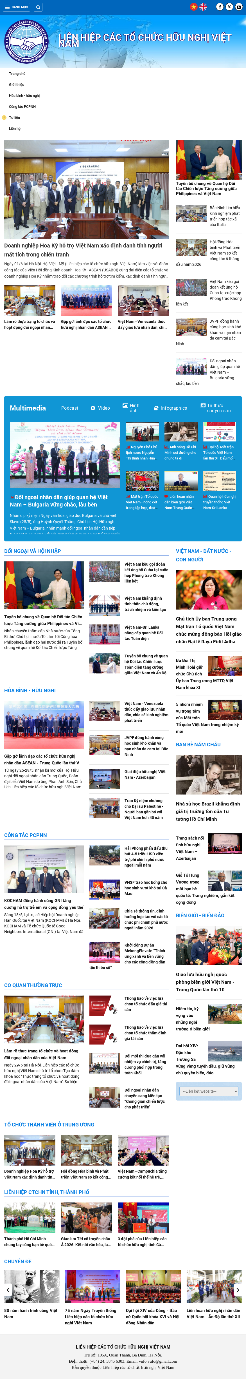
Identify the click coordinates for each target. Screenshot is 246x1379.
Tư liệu (11, 117)
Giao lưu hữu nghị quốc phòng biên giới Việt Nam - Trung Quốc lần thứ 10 (205, 982)
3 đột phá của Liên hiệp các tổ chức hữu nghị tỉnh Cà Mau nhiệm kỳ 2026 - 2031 (142, 1245)
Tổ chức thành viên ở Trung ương (49, 1125)
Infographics (170, 408)
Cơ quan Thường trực (33, 985)
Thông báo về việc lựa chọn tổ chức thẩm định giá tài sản (145, 1033)
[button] (238, 1290)
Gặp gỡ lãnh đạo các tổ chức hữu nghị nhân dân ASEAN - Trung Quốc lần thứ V (86, 327)
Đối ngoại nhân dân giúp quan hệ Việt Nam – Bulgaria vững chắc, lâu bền (59, 501)
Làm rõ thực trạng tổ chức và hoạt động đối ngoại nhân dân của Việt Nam (29, 327)
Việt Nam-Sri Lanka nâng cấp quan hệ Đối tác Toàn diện (144, 633)
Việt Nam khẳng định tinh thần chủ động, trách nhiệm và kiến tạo (145, 604)
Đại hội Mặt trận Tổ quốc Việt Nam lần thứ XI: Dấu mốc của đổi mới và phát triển (218, 458)
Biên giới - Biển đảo (200, 915)
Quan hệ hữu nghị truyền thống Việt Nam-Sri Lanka (219, 502)
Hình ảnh (131, 408)
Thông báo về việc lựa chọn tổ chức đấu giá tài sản (146, 1004)
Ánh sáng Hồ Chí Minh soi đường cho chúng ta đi (180, 452)
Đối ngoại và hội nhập (32, 551)
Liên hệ (15, 128)
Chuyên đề (17, 1261)
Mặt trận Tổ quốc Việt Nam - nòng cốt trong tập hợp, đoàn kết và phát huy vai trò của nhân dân (142, 507)
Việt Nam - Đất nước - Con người (203, 555)
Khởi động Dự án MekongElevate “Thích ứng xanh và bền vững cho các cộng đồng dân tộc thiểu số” (127, 956)
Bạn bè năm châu (198, 744)
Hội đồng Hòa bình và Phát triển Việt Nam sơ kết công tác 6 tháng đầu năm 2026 (85, 1177)
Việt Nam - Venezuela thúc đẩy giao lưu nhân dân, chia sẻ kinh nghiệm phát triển (142, 327)
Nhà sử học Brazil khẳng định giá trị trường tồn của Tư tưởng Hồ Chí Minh (208, 811)
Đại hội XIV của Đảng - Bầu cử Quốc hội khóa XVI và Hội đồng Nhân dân (213, 1317)
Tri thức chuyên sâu (215, 408)
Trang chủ (17, 74)
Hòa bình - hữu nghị (24, 95)
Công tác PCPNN (22, 106)
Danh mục (16, 7)
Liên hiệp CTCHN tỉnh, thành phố (46, 1192)
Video (100, 408)
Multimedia (28, 408)
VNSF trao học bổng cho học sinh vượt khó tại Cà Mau (146, 888)
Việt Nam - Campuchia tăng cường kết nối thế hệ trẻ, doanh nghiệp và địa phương (143, 1177)
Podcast (69, 408)
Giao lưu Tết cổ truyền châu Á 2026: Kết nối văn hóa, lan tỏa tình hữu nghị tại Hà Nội (85, 1245)
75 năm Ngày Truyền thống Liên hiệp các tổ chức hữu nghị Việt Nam (151, 1317)
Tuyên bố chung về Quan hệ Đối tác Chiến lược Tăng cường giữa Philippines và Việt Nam (206, 188)
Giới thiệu (16, 84)
